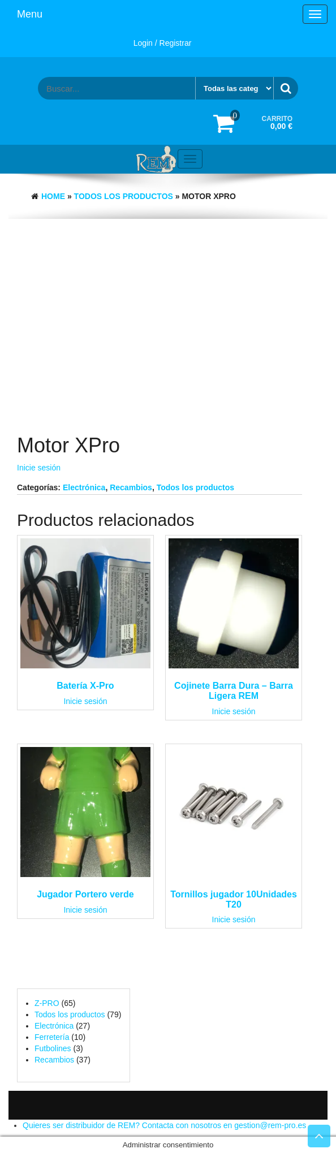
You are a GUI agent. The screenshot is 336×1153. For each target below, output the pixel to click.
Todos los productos (123, 196)
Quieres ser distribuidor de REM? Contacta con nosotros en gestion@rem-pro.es (164, 1125)
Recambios (131, 487)
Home (53, 196)
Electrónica (84, 487)
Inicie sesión (39, 467)
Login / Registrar (162, 42)
